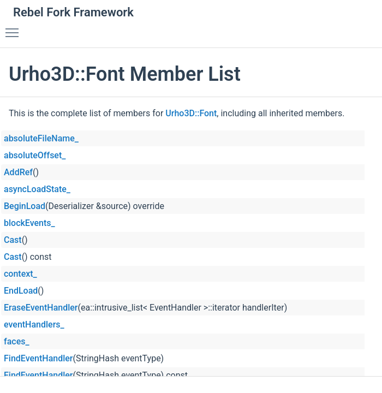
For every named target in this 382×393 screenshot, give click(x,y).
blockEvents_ (29, 223)
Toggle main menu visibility (14, 27)
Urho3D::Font (191, 113)
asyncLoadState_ (37, 189)
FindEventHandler (38, 358)
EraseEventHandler (41, 307)
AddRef (18, 172)
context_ (20, 274)
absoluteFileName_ (41, 138)
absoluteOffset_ (34, 155)
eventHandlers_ (34, 324)
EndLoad (21, 290)
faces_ (16, 341)
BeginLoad (24, 206)
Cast (13, 240)
